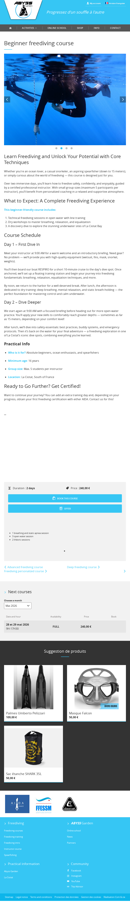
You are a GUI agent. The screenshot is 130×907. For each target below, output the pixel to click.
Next (123, 99)
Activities (29, 27)
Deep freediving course (83, 567)
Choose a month (13, 600)
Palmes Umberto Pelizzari (25, 713)
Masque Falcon (80, 713)
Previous (7, 99)
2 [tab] (62, 149)
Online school (57, 27)
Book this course (65, 498)
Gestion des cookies (91, 897)
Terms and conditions (41, 897)
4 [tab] (73, 149)
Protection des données (67, 897)
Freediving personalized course (25, 571)
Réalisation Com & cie (114, 897)
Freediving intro (12, 842)
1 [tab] (57, 149)
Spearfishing (10, 855)
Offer (65, 508)
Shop (80, 27)
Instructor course (12, 848)
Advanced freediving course (23, 567)
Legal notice (22, 897)
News (70, 836)
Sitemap (9, 897)
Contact (115, 27)
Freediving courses (13, 830)
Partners (71, 842)
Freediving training (13, 836)
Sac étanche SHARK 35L (24, 774)
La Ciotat (8, 877)
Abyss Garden (11, 871)
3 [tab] (68, 149)
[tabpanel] (65, 99)
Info (97, 27)
